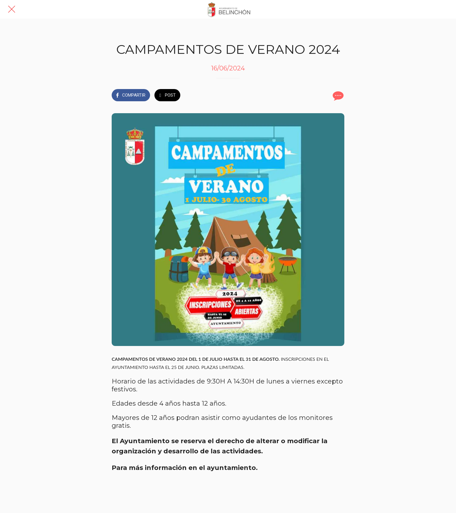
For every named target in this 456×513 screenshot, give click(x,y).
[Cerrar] (11, 9)
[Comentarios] (337, 96)
